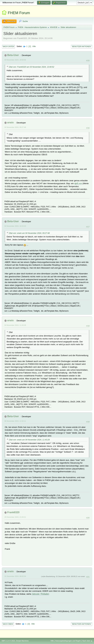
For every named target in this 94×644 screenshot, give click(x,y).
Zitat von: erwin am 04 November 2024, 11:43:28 (29, 440)
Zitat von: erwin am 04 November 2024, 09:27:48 (29, 233)
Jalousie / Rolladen (40, 594)
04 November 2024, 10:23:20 (15, 226)
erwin (10, 122)
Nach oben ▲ (87, 641)
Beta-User (13, 55)
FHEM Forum (19, 13)
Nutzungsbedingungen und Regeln (68, 641)
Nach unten (8, 46)
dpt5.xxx (78, 183)
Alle (34, 46)
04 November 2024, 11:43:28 (15, 325)
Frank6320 (13, 512)
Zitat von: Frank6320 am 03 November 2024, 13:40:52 (31, 67)
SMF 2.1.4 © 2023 (8, 641)
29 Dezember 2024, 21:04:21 (15, 517)
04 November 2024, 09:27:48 (15, 127)
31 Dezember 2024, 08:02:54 (15, 576)
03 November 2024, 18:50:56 (15, 60)
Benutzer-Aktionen (81, 46)
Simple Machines (22, 641)
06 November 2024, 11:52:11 (15, 421)
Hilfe (52, 641)
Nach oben (8, 624)
